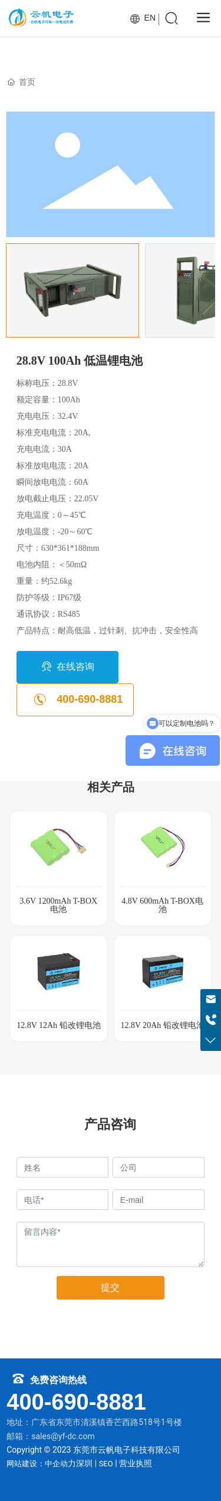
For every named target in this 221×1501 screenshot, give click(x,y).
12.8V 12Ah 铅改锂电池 (58, 1025)
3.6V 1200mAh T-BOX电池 (59, 905)
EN (143, 17)
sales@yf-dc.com (62, 1436)
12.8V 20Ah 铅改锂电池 (162, 1025)
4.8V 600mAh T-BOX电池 (162, 905)
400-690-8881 (76, 1402)
